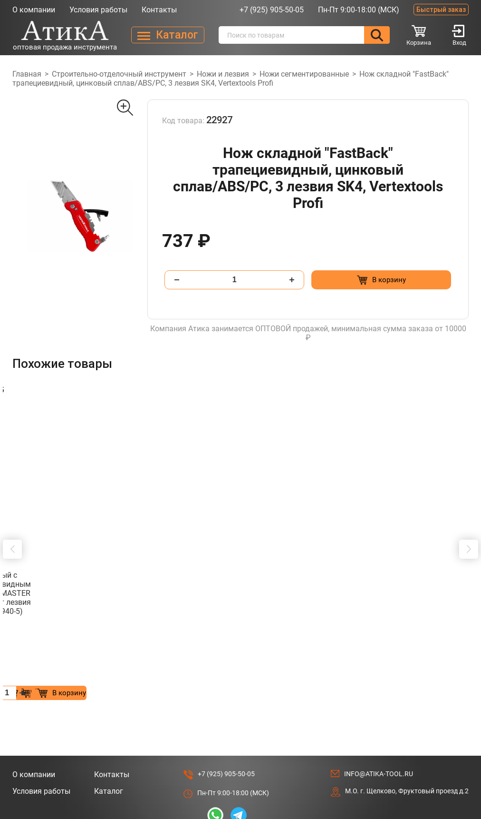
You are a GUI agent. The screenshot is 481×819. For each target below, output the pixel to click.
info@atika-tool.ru (378, 693)
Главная (26, 74)
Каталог (108, 710)
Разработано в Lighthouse (428, 753)
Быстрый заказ (441, 9)
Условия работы (98, 9)
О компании (33, 9)
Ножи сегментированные (304, 74)
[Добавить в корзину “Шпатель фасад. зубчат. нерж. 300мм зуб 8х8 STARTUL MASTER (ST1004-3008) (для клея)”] (116, 611)
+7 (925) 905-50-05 (272, 9)
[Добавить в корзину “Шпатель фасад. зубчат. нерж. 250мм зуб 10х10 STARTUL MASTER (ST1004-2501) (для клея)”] (272, 611)
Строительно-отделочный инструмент (119, 74)
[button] (12, 508)
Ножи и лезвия (223, 74)
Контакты (159, 9)
